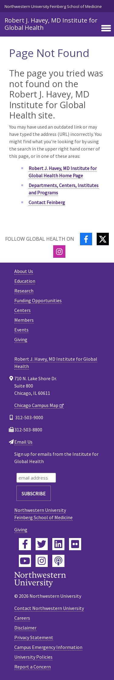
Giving (20, 339)
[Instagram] (59, 251)
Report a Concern (32, 667)
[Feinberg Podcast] (58, 561)
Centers (22, 310)
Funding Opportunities (38, 300)
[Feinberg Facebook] (25, 544)
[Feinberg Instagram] (42, 561)
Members (24, 320)
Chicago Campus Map (36, 405)
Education (24, 281)
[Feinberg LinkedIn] (58, 544)
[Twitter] (103, 239)
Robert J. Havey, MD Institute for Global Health (51, 24)
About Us (23, 271)
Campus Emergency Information (48, 647)
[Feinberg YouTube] (25, 561)
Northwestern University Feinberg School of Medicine (53, 6)
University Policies (33, 657)
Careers (22, 618)
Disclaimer (25, 628)
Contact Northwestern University (49, 608)
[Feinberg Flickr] (75, 544)
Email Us (23, 442)
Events (21, 330)
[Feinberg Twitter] (42, 544)
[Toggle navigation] (106, 29)
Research (23, 291)
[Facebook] (86, 239)
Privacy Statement (33, 637)
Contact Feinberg (47, 202)
